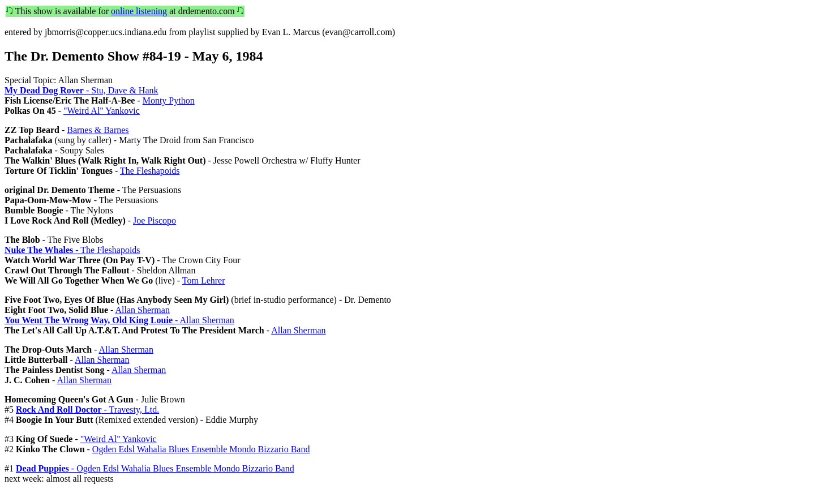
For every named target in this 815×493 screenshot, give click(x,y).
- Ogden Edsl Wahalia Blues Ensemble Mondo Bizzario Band (155, 468)
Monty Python (169, 100)
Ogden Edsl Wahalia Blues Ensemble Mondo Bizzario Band (201, 449)
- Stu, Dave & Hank (81, 90)
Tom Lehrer (203, 280)
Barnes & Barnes (97, 130)
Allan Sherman (142, 310)
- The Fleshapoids (72, 250)
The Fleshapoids (149, 170)
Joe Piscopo (154, 220)
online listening (139, 11)
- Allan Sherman (119, 320)
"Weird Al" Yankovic (101, 110)
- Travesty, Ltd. (87, 409)
